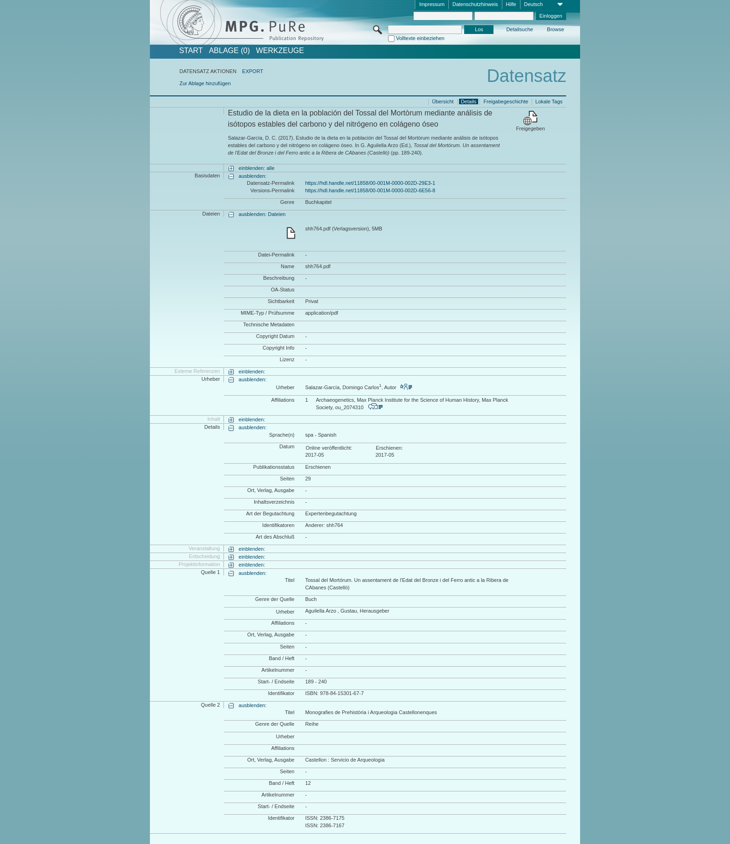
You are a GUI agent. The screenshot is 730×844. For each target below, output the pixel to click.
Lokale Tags (549, 101)
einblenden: (252, 371)
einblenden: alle (257, 168)
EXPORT (252, 71)
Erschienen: (389, 448)
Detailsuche (519, 29)
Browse (555, 29)
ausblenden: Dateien (262, 214)
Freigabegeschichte (506, 101)
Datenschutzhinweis (475, 4)
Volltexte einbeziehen (420, 38)
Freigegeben (530, 128)
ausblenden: (253, 176)
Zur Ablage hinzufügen (204, 83)
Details (469, 101)
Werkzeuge (280, 50)
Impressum (431, 4)
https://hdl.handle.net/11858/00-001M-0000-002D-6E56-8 (370, 190)
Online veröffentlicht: (328, 448)
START (191, 50)
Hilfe (511, 4)
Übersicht (442, 101)
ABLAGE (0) (229, 50)
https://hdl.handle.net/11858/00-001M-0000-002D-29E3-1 (370, 183)
